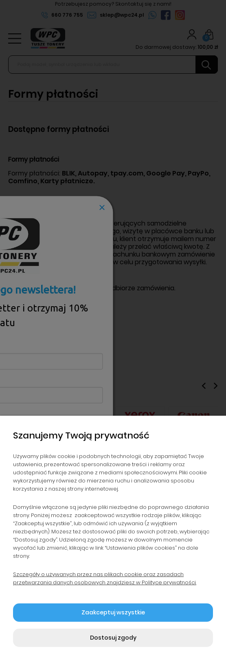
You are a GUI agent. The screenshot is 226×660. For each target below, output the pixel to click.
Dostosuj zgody (113, 638)
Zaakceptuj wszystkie (113, 612)
